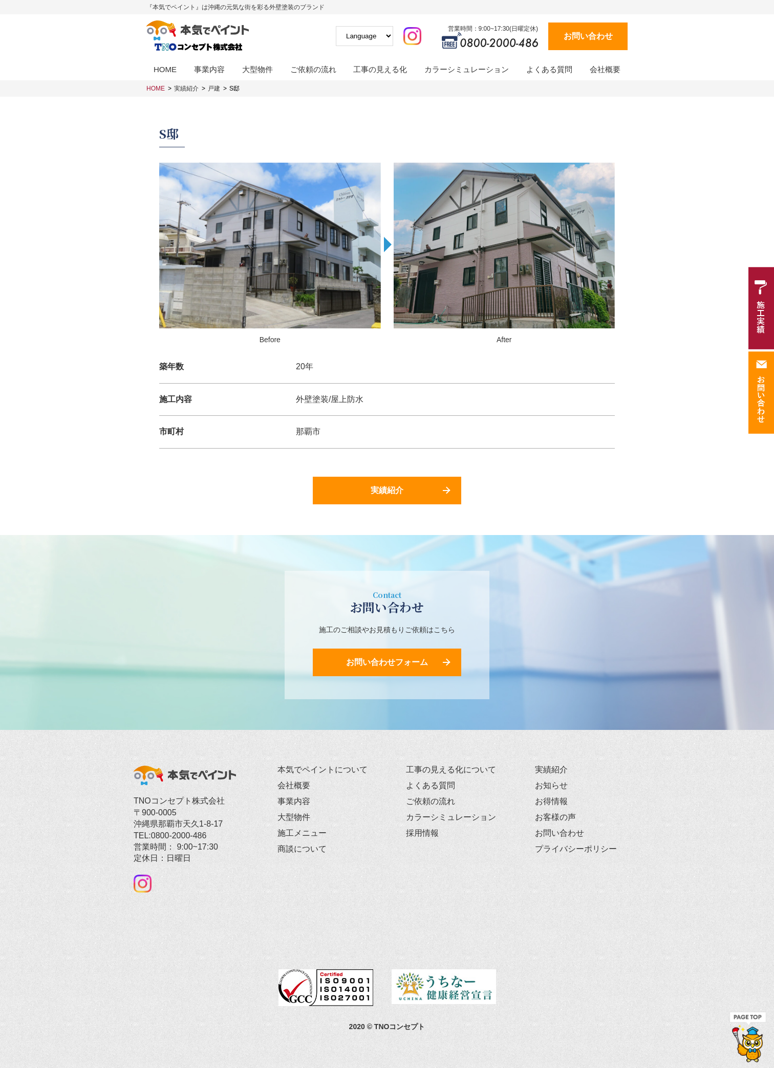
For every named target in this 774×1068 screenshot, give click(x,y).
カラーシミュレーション (466, 69)
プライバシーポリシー (576, 848)
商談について (302, 848)
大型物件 (257, 69)
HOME (165, 69)
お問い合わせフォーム (387, 662)
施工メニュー (302, 833)
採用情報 (422, 833)
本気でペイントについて (322, 769)
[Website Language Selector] (364, 36)
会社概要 (605, 69)
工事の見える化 (380, 69)
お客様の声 (555, 817)
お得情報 (551, 801)
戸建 (214, 88)
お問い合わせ (588, 36)
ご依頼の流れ (313, 69)
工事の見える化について (451, 769)
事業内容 (209, 69)
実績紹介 (186, 88)
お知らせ (551, 785)
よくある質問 (549, 69)
